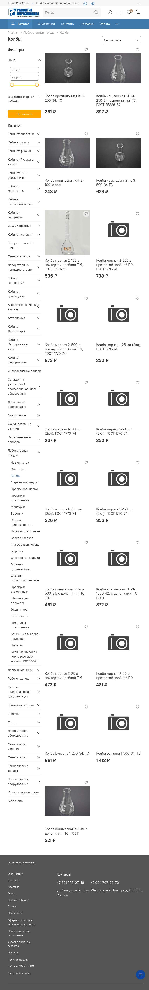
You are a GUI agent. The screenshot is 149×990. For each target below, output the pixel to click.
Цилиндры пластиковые (20, 625)
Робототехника (18, 678)
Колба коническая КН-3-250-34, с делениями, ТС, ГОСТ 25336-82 (116, 100)
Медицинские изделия (17, 746)
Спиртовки (18, 469)
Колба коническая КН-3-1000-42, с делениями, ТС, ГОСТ (117, 593)
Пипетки (17, 645)
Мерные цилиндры (24, 482)
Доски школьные (20, 670)
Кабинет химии (18, 142)
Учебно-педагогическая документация (19, 691)
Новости (13, 952)
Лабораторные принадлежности (20, 267)
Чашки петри (20, 462)
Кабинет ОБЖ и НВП (21, 966)
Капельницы (20, 616)
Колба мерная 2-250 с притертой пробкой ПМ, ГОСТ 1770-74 (115, 264)
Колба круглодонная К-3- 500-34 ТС (116, 182)
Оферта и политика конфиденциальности (21, 922)
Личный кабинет (18, 900)
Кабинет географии (15, 215)
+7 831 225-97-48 (18, 3)
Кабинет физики (19, 151)
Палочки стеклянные (26, 531)
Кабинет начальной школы (20, 201)
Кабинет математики (16, 188)
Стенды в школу (19, 256)
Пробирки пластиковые (20, 498)
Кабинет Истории (20, 234)
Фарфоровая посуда (25, 544)
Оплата (105, 24)
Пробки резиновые (24, 489)
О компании (46, 24)
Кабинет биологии (21, 134)
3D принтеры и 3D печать (21, 245)
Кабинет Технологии (16, 280)
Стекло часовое (22, 538)
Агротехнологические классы (21, 307)
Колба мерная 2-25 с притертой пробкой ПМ (63, 675)
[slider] (12, 85)
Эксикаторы (19, 609)
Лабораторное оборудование (18, 733)
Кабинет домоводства (17, 293)
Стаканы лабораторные (21, 522)
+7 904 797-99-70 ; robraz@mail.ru (57, 3)
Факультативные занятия (19, 426)
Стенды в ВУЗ (18, 757)
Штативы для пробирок (20, 600)
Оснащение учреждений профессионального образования (21, 386)
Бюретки (17, 551)
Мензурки (18, 507)
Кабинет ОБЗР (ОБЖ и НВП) (18, 175)
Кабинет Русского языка (20, 161)
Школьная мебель (21, 705)
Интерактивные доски (23, 792)
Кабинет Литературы (16, 328)
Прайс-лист (15, 913)
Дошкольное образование (17, 404)
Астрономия (16, 318)
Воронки (17, 513)
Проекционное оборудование (18, 781)
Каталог (20, 24)
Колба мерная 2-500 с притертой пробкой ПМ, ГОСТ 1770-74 (64, 349)
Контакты (67, 24)
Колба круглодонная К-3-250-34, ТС (65, 98)
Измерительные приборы (19, 439)
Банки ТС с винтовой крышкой (25, 636)
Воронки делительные (20, 566)
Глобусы (13, 714)
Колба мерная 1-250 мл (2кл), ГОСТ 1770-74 (114, 511)
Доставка (87, 24)
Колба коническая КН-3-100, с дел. (64, 182)
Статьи (12, 906)
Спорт (12, 722)
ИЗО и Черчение (19, 226)
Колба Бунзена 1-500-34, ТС (118, 753)
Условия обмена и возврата (19, 944)
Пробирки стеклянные (19, 589)
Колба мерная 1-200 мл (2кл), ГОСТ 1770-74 (63, 511)
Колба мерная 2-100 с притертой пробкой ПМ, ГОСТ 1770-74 (64, 264)
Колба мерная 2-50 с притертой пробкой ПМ (115, 675)
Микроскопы (17, 415)
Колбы (15, 476)
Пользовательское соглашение (19, 933)
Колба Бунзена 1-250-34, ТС (67, 753)
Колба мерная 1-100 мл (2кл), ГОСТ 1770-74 (63, 431)
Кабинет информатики (17, 360)
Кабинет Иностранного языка (18, 344)
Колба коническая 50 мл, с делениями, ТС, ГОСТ (66, 831)
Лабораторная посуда (39, 32)
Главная (13, 32)
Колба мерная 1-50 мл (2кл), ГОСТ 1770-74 (113, 431)
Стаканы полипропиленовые (25, 578)
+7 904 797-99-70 (104, 883)
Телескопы (15, 801)
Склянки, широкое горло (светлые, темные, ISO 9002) (24, 656)
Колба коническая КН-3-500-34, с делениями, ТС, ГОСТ (65, 593)
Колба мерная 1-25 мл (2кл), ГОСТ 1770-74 (118, 347)
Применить (24, 114)
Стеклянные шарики (25, 558)
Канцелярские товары (18, 768)
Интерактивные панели (24, 371)
